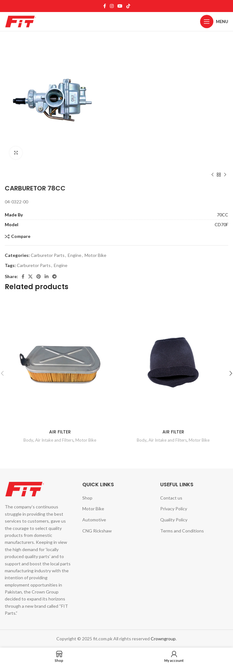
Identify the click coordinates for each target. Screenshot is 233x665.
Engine (74, 255)
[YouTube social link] (120, 6)
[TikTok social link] (128, 6)
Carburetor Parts (48, 255)
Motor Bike (95, 255)
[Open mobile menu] (214, 21)
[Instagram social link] (112, 6)
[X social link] (30, 276)
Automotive (94, 519)
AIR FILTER (60, 432)
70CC (222, 214)
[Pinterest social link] (39, 276)
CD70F (221, 224)
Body (28, 440)
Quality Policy (173, 519)
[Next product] (225, 175)
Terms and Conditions (182, 530)
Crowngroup (163, 638)
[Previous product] (212, 175)
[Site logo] (20, 21)
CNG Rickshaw (97, 530)
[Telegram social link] (54, 276)
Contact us (171, 497)
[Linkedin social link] (46, 276)
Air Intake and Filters (54, 440)
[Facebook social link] (104, 6)
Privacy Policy (173, 508)
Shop (87, 497)
